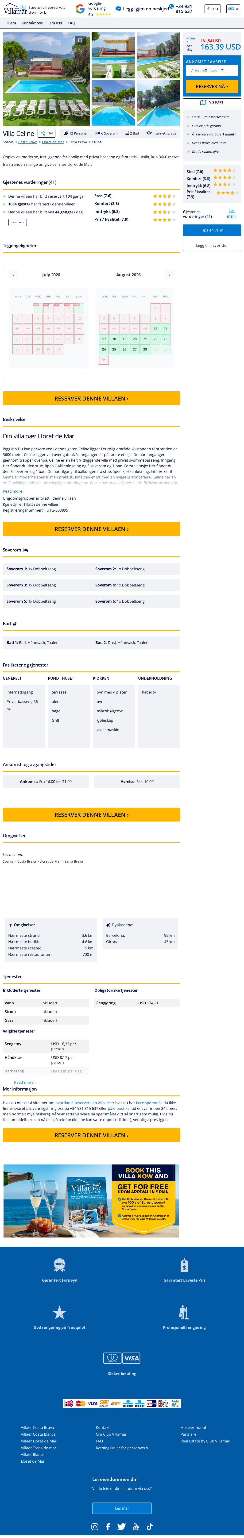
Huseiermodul (193, 1432)
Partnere (188, 1439)
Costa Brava (27, 142)
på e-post (116, 1113)
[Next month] (169, 274)
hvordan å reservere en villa (80, 1107)
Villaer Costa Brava (37, 1432)
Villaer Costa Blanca (38, 1439)
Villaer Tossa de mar (38, 1452)
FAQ (71, 23)
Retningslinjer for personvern (122, 1452)
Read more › (25, 1087)
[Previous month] (13, 274)
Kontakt (103, 1432)
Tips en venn (212, 229)
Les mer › (18, 222)
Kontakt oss (32, 23)
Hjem (11, 23)
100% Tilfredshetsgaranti (210, 116)
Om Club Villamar (111, 1439)
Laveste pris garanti (206, 125)
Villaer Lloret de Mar (39, 1446)
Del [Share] (46, 133)
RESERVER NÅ (212, 86)
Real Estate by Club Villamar (205, 1446)
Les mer (122, 1512)
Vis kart (212, 103)
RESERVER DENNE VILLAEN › (91, 403)
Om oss (55, 23)
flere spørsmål (149, 1107)
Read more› (13, 495)
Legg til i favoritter (212, 244)
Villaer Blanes (33, 1459)
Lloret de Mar (53, 142)
